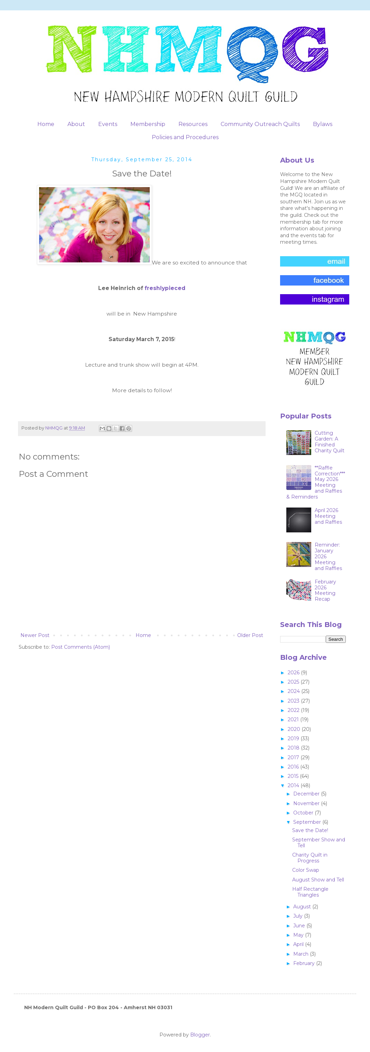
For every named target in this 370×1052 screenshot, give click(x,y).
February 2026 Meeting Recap (325, 590)
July (298, 916)
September (307, 822)
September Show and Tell (318, 843)
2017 (294, 757)
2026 (294, 672)
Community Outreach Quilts (260, 124)
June (299, 926)
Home (45, 124)
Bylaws (322, 124)
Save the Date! (310, 830)
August (302, 907)
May (299, 935)
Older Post (250, 635)
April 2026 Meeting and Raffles (328, 516)
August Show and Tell (318, 880)
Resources (192, 124)
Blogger (200, 1035)
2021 (294, 719)
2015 (294, 776)
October (304, 813)
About (76, 124)
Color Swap (305, 870)
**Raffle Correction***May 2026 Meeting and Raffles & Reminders (315, 482)
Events (107, 124)
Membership (147, 124)
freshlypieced (165, 288)
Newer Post (34, 635)
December (307, 794)
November (307, 803)
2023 (294, 701)
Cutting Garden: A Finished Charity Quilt (329, 441)
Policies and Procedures (185, 137)
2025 (294, 682)
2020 (295, 729)
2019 (294, 738)
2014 (294, 785)
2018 (294, 748)
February (304, 963)
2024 (294, 691)
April (299, 944)
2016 (294, 767)
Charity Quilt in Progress (309, 858)
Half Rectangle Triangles (310, 892)
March (301, 954)
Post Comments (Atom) (80, 647)
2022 (294, 710)
